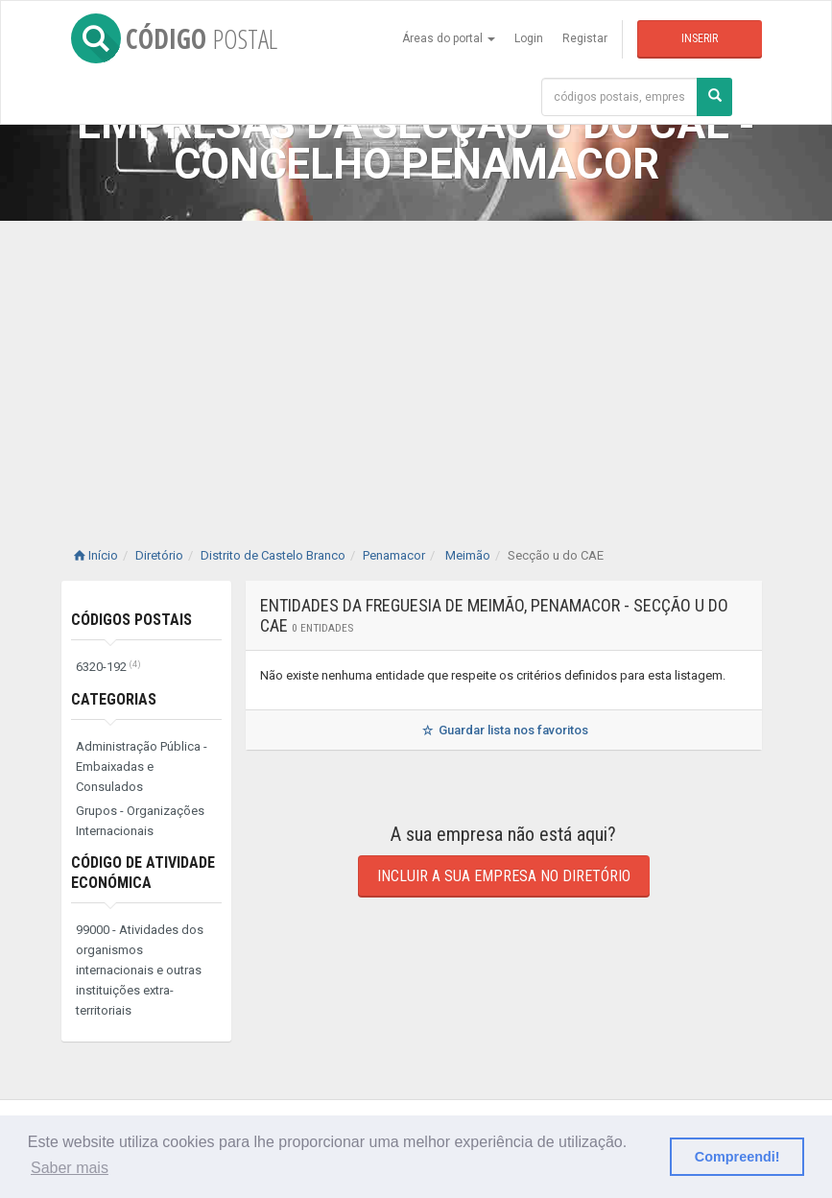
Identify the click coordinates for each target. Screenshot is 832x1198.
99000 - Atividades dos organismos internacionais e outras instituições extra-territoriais (139, 970)
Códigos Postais (131, 620)
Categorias (113, 699)
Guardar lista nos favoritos (503, 730)
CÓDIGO (174, 38)
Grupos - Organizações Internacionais (140, 820)
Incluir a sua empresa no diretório (503, 876)
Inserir (699, 38)
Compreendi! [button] (737, 1156)
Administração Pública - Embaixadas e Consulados (141, 766)
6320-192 (108, 666)
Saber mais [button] (69, 1168)
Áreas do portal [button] (448, 38)
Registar (584, 38)
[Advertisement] (416, 364)
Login (528, 38)
